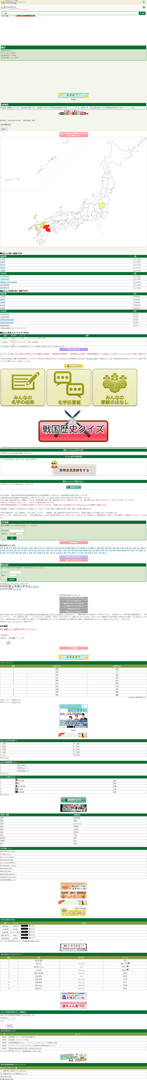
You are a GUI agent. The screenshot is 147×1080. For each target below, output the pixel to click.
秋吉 (59, 107)
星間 (102, 548)
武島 (15, 550)
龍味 (114, 548)
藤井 (47, 553)
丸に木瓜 (19, 780)
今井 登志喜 (5, 938)
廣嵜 (103, 553)
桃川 (25, 550)
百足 (19, 550)
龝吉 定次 (5, 342)
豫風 (14, 548)
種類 (3, 575)
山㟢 (4, 743)
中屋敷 (39, 553)
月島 (34, 553)
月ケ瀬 (78, 548)
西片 (128, 550)
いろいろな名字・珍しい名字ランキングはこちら (73, 598)
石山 (138, 548)
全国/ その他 (5, 1076)
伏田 (98, 548)
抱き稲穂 (21, 792)
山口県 (24, 107)
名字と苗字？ (21, 765)
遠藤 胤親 (38, 982)
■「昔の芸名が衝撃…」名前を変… (8, 865)
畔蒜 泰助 (38, 976)
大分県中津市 (4, 279)
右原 (1, 548)
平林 (13, 553)
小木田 (30, 548)
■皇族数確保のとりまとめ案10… (8, 851)
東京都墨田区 (4, 285)
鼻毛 (69, 553)
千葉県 (2, 270)
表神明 (124, 550)
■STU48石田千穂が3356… (6, 868)
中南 (97, 107)
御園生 (73, 548)
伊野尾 (85, 550)
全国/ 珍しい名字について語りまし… (14, 1071)
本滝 (55, 550)
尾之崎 (6, 548)
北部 (78, 743)
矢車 (59, 548)
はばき (76, 829)
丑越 (4, 749)
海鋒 (83, 548)
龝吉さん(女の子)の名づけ (73, 560)
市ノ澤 (8, 553)
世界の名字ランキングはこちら (74, 611)
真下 (1, 843)
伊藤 (114, 786)
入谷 (114, 789)
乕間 (72, 550)
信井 (117, 689)
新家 (69, 550)
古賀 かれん (38, 985)
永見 (43, 553)
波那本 (73, 553)
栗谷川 (98, 550)
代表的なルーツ (22, 768)
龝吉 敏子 (5, 338)
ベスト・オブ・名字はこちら (73, 600)
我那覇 (68, 548)
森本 (25, 548)
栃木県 (2, 305)
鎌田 (3, 550)
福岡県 (9, 107)
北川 (10, 548)
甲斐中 (122, 548)
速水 (110, 107)
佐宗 (106, 550)
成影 (65, 553)
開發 (117, 683)
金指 (134, 548)
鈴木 (117, 680)
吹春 (4, 752)
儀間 (117, 695)
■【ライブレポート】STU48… (7, 857)
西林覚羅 (77, 818)
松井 (1, 832)
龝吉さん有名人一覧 (74, 349)
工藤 (110, 550)
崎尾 (142, 548)
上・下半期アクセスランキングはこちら (74, 606)
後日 (130, 548)
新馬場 (119, 550)
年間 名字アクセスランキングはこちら (73, 603)
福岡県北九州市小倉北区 (8, 282)
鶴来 (127, 548)
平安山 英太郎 (38, 973)
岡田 (30, 553)
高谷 (35, 550)
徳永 (61, 553)
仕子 (78, 553)
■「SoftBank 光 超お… (5, 854)
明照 (16, 553)
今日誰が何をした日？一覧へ (31, 1051)
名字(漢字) (5, 531)
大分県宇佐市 (4, 276)
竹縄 (89, 550)
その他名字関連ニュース (8, 880)
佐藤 (106, 548)
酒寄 (110, 548)
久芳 (52, 550)
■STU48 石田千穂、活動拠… (7, 859)
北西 (28, 107)
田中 (117, 677)
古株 (1, 823)
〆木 (57, 677)
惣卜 (75, 840)
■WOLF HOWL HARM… (6, 871)
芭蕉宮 (76, 826)
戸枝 (136, 550)
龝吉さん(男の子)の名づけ (73, 557)
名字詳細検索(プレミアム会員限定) (26, 16)
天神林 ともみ (38, 967)
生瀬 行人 (38, 988)
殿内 (1, 826)
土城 (57, 553)
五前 (18, 548)
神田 (89, 553)
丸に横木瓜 (22, 786)
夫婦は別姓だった (23, 771)
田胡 (3, 553)
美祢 (55, 107)
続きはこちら (16, 700)
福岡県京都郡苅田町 (7, 322)
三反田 (64, 550)
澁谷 (78, 746)
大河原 (47, 550)
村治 (78, 749)
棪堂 (75, 843)
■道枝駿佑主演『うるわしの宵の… (8, 877)
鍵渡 (114, 550)
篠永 (1, 820)
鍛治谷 (36, 548)
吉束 (1, 829)
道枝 (20, 553)
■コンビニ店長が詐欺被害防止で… (8, 862)
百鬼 (22, 548)
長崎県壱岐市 (4, 325)
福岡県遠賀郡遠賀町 (7, 320)
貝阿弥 (2, 840)
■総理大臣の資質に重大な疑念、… (8, 874)
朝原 (1, 818)
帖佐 (4, 746)
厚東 (82, 107)
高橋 (57, 692)
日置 (51, 553)
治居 (39, 550)
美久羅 (2, 838)
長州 (38, 107)
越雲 (117, 692)
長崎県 (2, 268)
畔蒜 (57, 675)
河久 (40, 548)
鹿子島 (76, 832)
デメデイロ (77, 823)
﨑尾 (76, 550)
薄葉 (80, 550)
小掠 (99, 553)
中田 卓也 (5, 926)
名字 (2, 1021)
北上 (4, 755)
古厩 (29, 550)
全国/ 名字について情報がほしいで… (14, 1073)
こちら (84, 505)
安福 (78, 755)
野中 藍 (38, 963)
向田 (82, 553)
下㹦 (75, 835)
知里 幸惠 (38, 979)
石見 (1, 835)
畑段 (117, 548)
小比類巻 (91, 548)
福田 (114, 780)
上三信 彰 (5, 929)
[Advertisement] (56, 30)
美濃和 (141, 550)
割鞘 (75, 820)
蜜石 (11, 550)
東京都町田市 (4, 288)
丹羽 (114, 783)
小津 (55, 548)
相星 (24, 553)
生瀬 (57, 689)
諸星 (63, 548)
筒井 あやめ (5, 935)
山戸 (44, 548)
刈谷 (93, 550)
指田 (48, 548)
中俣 (43, 550)
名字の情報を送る (5, 124)
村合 (52, 548)
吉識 (132, 550)
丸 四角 (20, 789)
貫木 (102, 550)
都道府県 (4, 1018)
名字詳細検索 (74, 542)
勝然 (57, 680)
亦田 (85, 553)
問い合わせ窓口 (92, 358)
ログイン (28, 459)
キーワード (5, 572)
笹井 (7, 550)
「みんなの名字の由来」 (17, 453)
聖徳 (59, 550)
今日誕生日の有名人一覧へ (73, 609)
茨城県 (2, 308)
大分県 (3, 107)
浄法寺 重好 (38, 960)
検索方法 (5, 534)
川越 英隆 (5, 932)
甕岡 (57, 669)
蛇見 (95, 553)
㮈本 (75, 838)
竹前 (117, 675)
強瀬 (78, 752)
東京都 (2, 265)
